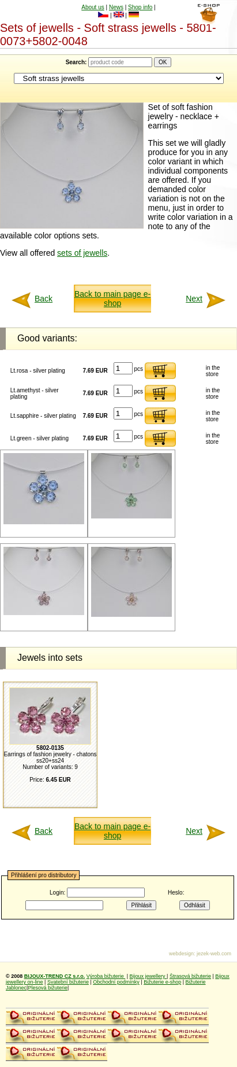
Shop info (140, 7)
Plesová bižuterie (47, 988)
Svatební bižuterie (68, 982)
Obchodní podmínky (116, 982)
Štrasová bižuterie (190, 976)
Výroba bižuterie (106, 976)
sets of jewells (82, 252)
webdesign (181, 953)
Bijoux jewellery (148, 976)
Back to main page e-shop (112, 298)
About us (92, 7)
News (116, 7)
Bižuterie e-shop (162, 982)
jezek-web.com (214, 953)
